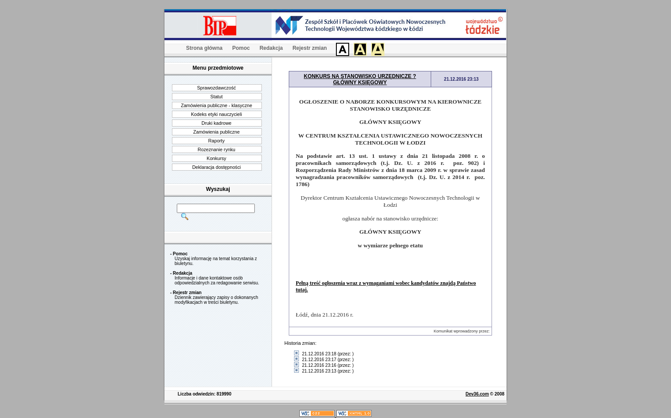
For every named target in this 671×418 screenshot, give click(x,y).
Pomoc (241, 48)
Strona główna (204, 48)
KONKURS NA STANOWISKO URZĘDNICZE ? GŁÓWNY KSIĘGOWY (360, 79)
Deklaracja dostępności (216, 167)
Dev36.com (477, 394)
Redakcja (271, 48)
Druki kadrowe (216, 123)
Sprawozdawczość (216, 87)
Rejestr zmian (309, 48)
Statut (216, 96)
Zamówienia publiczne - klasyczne (216, 105)
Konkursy (216, 158)
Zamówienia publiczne (216, 131)
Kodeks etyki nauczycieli (216, 114)
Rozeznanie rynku (216, 149)
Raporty (216, 140)
